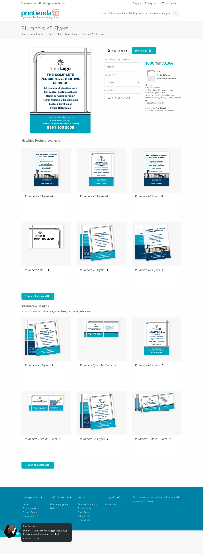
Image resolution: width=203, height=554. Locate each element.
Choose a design (161, 13)
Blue (59, 34)
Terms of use (84, 520)
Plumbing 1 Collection (93, 34)
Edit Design (144, 50)
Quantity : (109, 90)
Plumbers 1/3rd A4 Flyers (98, 365)
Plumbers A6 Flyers (149, 196)
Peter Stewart (71, 34)
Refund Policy (85, 516)
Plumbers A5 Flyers (39, 196)
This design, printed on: (117, 59)
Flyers (50, 34)
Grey (51, 311)
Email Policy (84, 512)
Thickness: (110, 75)
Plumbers (60, 311)
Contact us (110, 504)
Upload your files (117, 13)
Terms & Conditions (87, 504)
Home (103, 13)
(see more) (54, 140)
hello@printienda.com (52, 3)
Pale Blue (85, 311)
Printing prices (138, 13)
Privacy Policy (84, 508)
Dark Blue (72, 311)
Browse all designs (37, 296)
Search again (117, 50)
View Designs (37, 34)
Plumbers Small (37, 270)
